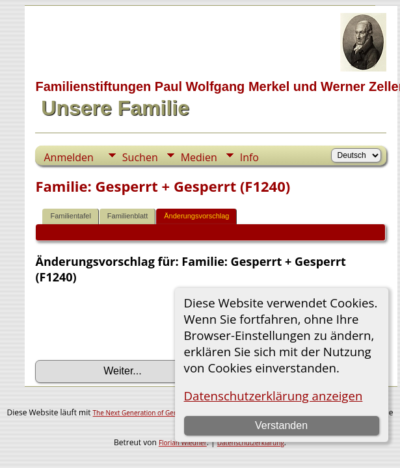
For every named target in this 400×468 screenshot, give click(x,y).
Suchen (140, 157)
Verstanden (281, 425)
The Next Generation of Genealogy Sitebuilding (164, 412)
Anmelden (68, 157)
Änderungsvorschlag (196, 216)
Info (249, 157)
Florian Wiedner (183, 442)
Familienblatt (127, 216)
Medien (199, 157)
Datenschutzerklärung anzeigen (273, 395)
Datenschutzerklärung (250, 442)
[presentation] (134, 322)
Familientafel (70, 216)
